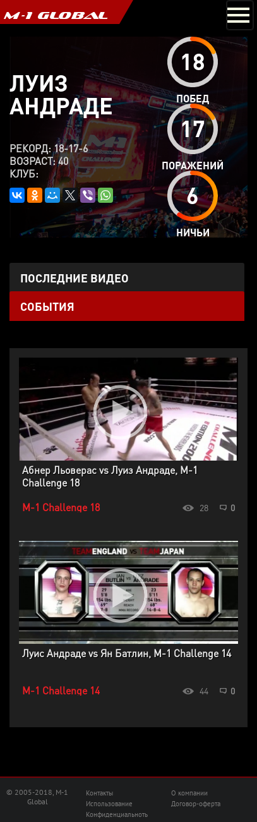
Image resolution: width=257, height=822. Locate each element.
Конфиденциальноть (117, 814)
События (47, 306)
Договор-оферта (195, 803)
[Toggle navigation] (240, 15)
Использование (109, 803)
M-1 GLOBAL (55, 15)
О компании (189, 793)
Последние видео (74, 277)
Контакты (99, 793)
